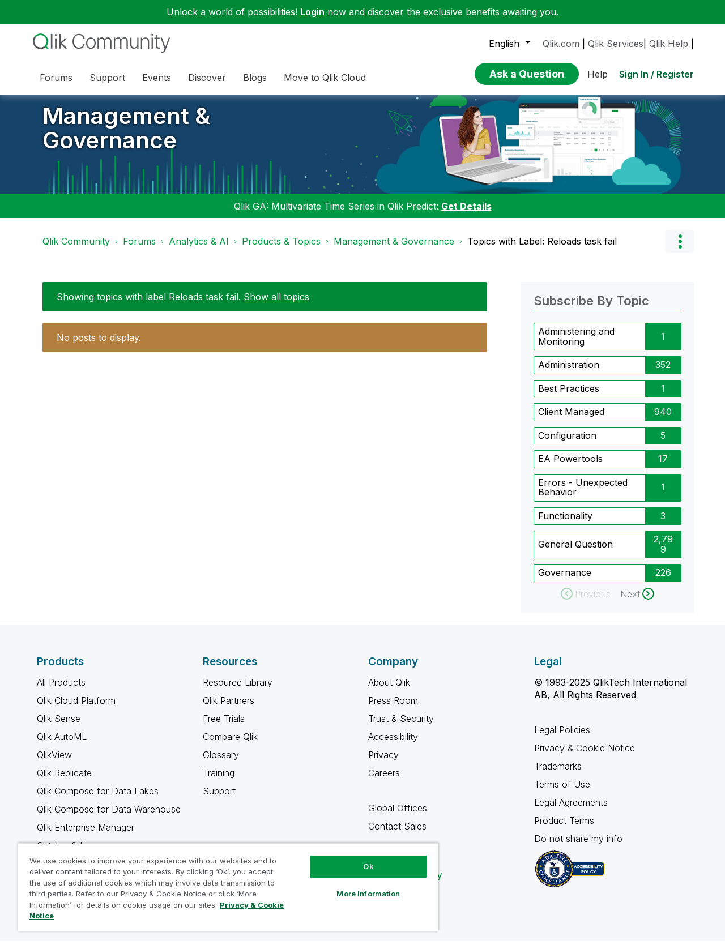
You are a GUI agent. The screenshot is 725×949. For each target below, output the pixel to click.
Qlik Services (615, 43)
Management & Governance (126, 136)
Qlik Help (668, 43)
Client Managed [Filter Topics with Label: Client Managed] (571, 420)
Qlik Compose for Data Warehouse (109, 817)
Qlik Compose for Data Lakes (98, 799)
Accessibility (393, 745)
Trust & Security (401, 727)
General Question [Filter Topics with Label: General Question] (575, 552)
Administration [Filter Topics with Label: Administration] (568, 373)
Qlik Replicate (64, 781)
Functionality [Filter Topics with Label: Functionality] (565, 524)
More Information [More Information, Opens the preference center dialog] (368, 893)
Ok (368, 866)
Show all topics (276, 305)
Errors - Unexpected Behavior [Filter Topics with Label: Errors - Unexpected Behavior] (583, 496)
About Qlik (389, 690)
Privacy (383, 763)
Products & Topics (281, 249)
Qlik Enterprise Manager (85, 835)
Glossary (221, 763)
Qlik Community (76, 249)
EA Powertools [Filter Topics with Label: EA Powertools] (570, 467)
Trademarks (558, 774)
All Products (61, 690)
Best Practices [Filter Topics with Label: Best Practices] (568, 397)
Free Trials (224, 727)
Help (597, 74)
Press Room (393, 709)
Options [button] (680, 249)
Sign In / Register (656, 74)
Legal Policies (562, 738)
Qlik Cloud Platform (76, 709)
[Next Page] (637, 602)
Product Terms (564, 829)
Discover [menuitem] (207, 77)
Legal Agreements (571, 811)
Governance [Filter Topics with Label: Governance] (564, 581)
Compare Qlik (230, 745)
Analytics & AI (199, 249)
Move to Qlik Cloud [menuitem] (325, 77)
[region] (228, 887)
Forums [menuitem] (56, 77)
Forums (139, 249)
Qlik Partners (228, 709)
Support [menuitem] (107, 77)
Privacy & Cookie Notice (584, 756)
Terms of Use (562, 792)
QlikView (54, 763)
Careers (384, 781)
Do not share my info (579, 847)
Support (219, 799)
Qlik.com (561, 43)
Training (218, 781)
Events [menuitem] (156, 77)
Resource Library (237, 690)
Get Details (466, 214)
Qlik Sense (58, 727)
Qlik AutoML (62, 745)
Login (312, 12)
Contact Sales (397, 834)
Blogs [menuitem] (255, 77)
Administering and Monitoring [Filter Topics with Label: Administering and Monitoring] (576, 345)
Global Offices (397, 816)
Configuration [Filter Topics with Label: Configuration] (567, 444)
